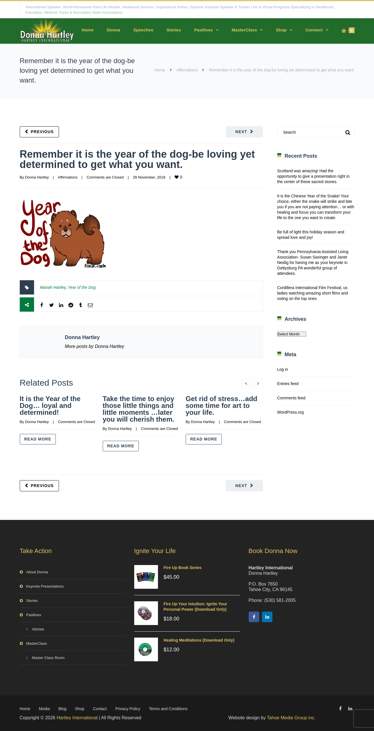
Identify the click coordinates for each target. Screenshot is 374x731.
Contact (100, 708)
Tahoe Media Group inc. (291, 717)
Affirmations (187, 70)
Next (241, 131)
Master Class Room (48, 658)
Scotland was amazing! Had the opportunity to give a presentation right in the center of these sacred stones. (313, 176)
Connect (314, 29)
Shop (281, 29)
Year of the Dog (82, 287)
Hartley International (77, 717)
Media (44, 708)
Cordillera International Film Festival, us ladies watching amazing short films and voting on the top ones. (312, 293)
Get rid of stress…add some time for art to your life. (222, 405)
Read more (38, 439)
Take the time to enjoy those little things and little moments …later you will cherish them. (139, 409)
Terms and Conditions (168, 708)
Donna (113, 29)
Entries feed (288, 383)
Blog (62, 708)
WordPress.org (290, 412)
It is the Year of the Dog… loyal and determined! (50, 405)
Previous (42, 131)
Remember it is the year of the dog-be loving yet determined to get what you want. (137, 159)
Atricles (38, 629)
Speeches (143, 29)
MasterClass (244, 29)
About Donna (37, 572)
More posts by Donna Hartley (94, 346)
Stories (174, 29)
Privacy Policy (127, 708)
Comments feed (291, 398)
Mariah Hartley (53, 287)
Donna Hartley (37, 177)
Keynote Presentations (45, 586)
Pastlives (203, 29)
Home (88, 29)
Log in (282, 369)
